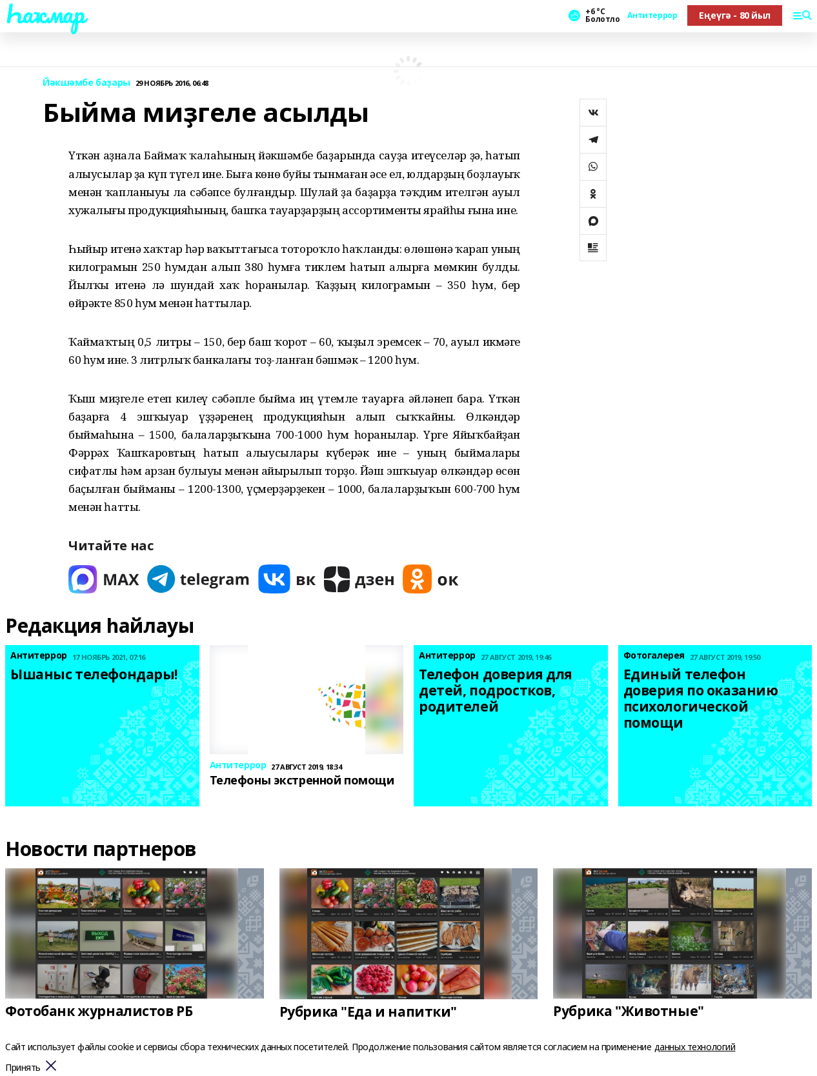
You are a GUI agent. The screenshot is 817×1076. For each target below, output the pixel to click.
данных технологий (695, 1047)
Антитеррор (652, 15)
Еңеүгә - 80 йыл (735, 15)
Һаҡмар (44, 13)
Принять (23, 1067)
